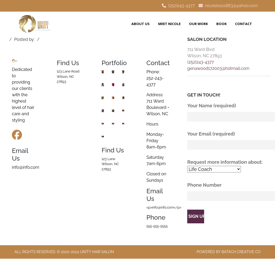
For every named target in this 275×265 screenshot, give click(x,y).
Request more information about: (229, 166)
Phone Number (229, 191)
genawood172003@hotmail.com (218, 68)
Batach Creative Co (241, 252)
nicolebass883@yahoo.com (231, 5)
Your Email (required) (229, 140)
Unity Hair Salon (97, 252)
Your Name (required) (229, 112)
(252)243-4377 (181, 5)
